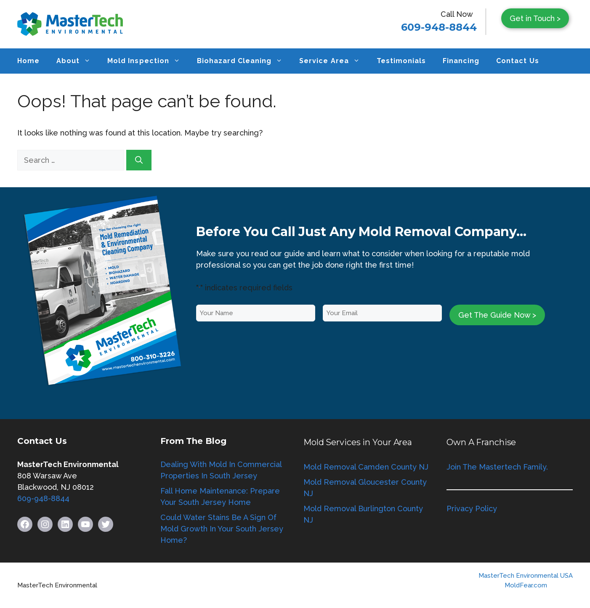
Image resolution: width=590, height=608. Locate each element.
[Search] (138, 160)
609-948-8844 (439, 27)
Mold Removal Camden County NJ (365, 466)
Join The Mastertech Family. (497, 466)
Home (28, 61)
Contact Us (517, 61)
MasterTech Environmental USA (525, 575)
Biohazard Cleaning (244, 61)
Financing (461, 61)
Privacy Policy (471, 508)
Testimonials (401, 61)
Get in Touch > (535, 18)
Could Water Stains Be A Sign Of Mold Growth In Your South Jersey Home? (221, 528)
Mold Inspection (147, 61)
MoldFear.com (526, 585)
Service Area (333, 61)
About (77, 61)
